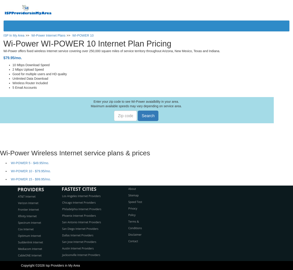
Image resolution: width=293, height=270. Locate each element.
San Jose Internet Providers (79, 242)
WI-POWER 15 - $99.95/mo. (31, 179)
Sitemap (133, 195)
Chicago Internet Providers (79, 203)
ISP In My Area (13, 35)
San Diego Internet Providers (80, 229)
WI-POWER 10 (83, 35)
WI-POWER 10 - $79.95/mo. (31, 171)
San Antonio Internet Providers (81, 222)
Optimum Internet (29, 236)
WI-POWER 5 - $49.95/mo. (30, 163)
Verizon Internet (28, 203)
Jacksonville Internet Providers (81, 255)
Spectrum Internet (29, 223)
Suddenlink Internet (30, 242)
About (132, 189)
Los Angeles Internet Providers (81, 196)
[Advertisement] (146, 133)
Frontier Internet (28, 210)
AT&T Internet (27, 196)
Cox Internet (26, 229)
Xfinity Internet (27, 216)
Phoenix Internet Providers (79, 216)
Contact (133, 241)
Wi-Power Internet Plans (48, 35)
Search (148, 116)
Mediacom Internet (30, 249)
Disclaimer (135, 235)
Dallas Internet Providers (77, 235)
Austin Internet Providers (78, 248)
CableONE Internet (30, 255)
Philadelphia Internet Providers (81, 209)
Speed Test (135, 202)
